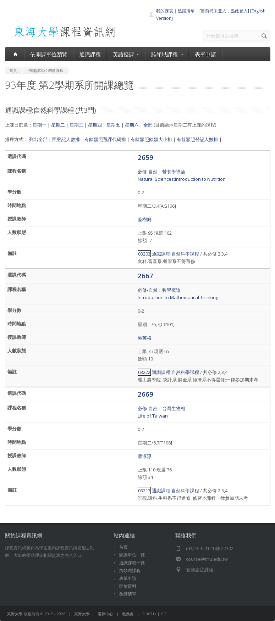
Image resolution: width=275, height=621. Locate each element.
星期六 (132, 125)
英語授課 (126, 54)
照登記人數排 (66, 139)
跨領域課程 (167, 54)
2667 (145, 275)
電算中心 (105, 613)
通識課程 (90, 54)
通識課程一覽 (132, 563)
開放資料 (127, 586)
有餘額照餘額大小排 (151, 139)
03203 (144, 254)
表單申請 (205, 54)
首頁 (123, 547)
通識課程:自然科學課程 (175, 254)
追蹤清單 (186, 11)
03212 (144, 490)
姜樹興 (145, 219)
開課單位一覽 (132, 555)
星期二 (58, 125)
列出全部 (38, 139)
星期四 (95, 125)
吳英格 (145, 338)
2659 (145, 157)
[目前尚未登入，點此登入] (224, 11)
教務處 (128, 613)
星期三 (76, 125)
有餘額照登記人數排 (197, 139)
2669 (145, 394)
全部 (148, 125)
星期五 (113, 125)
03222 (144, 372)
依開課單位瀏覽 (48, 54)
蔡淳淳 (145, 456)
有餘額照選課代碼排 (105, 139)
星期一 (39, 125)
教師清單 (127, 594)
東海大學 (15, 613)
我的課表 (164, 11)
